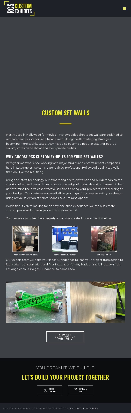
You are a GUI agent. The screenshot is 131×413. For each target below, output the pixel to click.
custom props (15, 210)
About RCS (75, 408)
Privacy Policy (90, 408)
